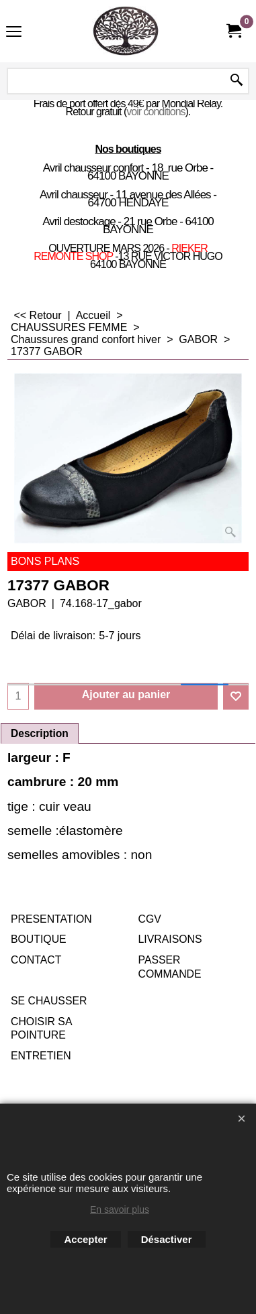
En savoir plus (119, 1209)
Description (40, 733)
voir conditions (155, 111)
